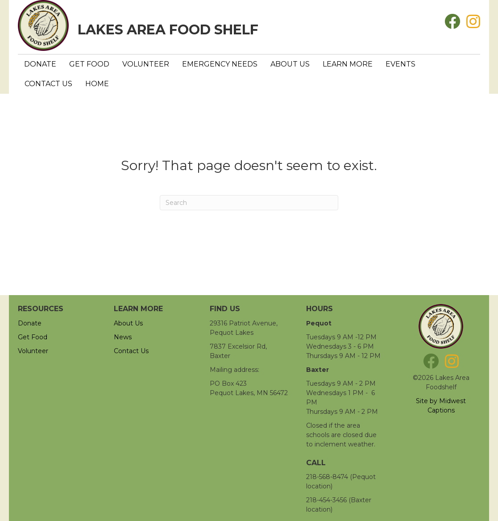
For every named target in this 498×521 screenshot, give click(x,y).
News (123, 337)
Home (97, 83)
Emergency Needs (219, 64)
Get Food (89, 64)
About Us (290, 64)
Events (400, 64)
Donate (40, 64)
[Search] (249, 202)
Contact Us (48, 83)
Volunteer (145, 64)
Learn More (348, 64)
